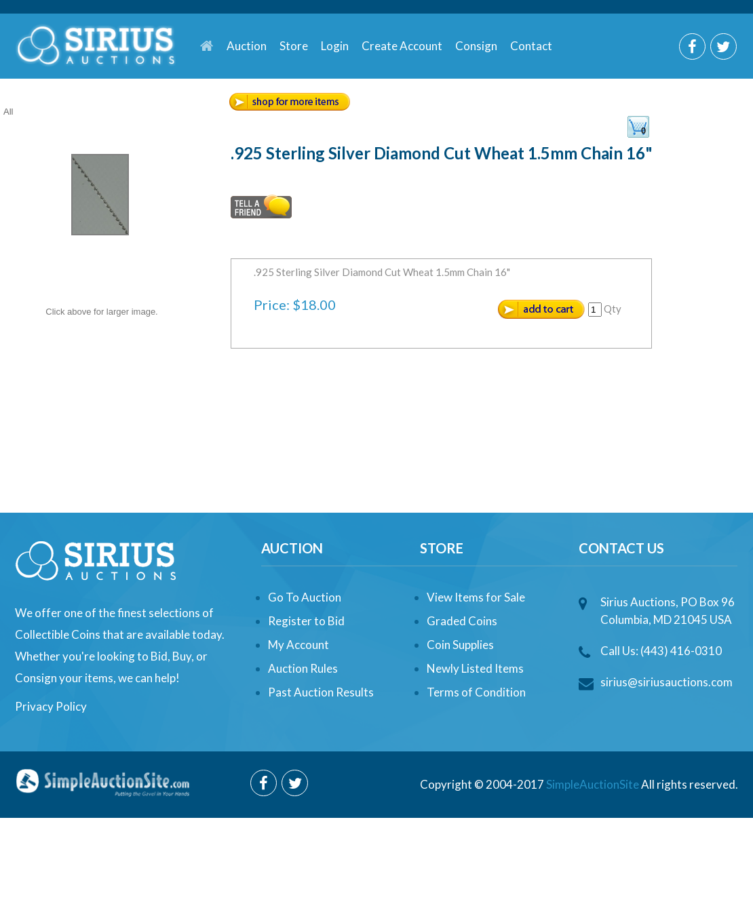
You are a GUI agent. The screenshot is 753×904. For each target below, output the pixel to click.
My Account (298, 644)
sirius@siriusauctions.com (666, 682)
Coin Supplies (460, 644)
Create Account (402, 46)
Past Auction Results (321, 692)
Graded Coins (462, 621)
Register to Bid (306, 621)
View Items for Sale (476, 597)
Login (335, 46)
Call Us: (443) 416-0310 (661, 651)
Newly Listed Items (475, 668)
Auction (247, 46)
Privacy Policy (51, 706)
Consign (476, 46)
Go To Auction (304, 597)
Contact (531, 46)
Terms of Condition (476, 692)
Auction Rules (303, 668)
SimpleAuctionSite (592, 784)
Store (293, 46)
